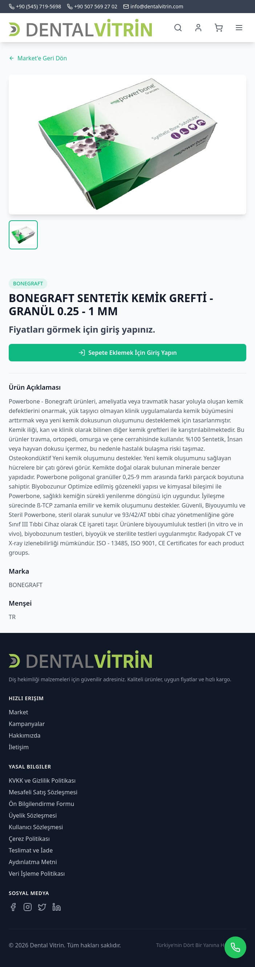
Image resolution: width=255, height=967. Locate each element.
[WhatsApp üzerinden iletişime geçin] (235, 947)
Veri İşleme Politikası (37, 874)
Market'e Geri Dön (38, 58)
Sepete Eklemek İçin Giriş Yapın (127, 353)
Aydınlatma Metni (33, 862)
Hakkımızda (24, 735)
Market (18, 712)
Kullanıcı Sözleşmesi (36, 827)
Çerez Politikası (29, 839)
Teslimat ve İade (31, 850)
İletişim (19, 747)
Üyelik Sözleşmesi (33, 815)
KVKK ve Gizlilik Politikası (42, 781)
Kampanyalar (27, 724)
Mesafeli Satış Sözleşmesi (43, 792)
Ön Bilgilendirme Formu (41, 804)
